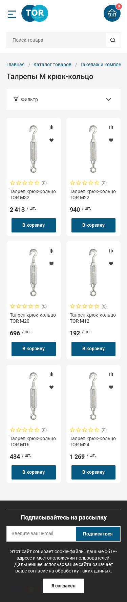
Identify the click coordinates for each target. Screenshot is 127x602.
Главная (15, 64)
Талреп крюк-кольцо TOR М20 (33, 318)
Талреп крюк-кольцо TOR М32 (33, 194)
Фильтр (29, 99)
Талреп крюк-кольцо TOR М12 (93, 318)
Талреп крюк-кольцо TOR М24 (93, 441)
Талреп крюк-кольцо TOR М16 (33, 441)
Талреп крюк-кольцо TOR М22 (93, 194)
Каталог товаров (52, 64)
